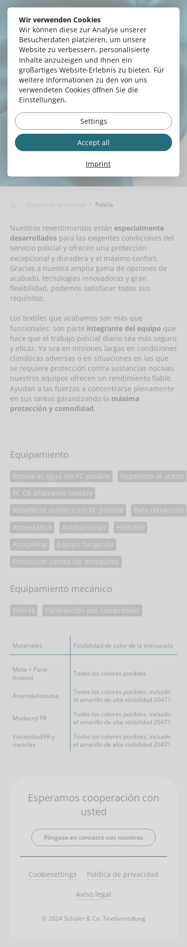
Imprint (98, 164)
